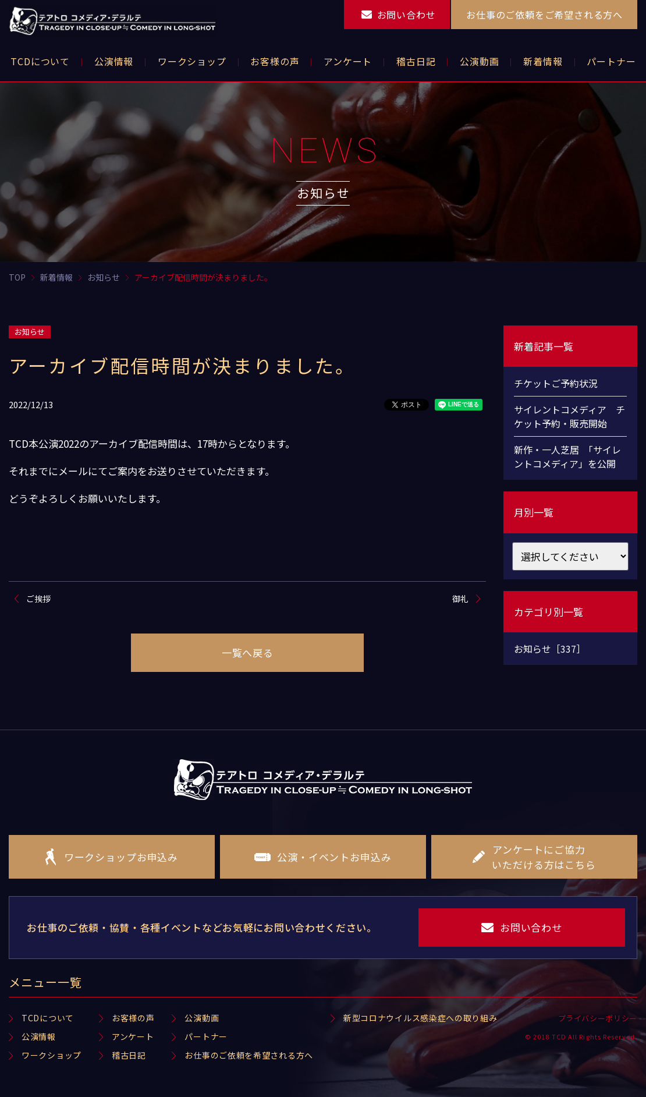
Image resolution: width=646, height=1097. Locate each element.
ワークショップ (51, 1055)
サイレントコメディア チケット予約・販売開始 (569, 416)
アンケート (133, 1036)
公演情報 (39, 1036)
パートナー (206, 1036)
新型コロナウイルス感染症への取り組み (420, 1018)
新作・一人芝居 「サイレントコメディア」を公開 (567, 456)
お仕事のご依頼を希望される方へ (248, 1055)
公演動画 (201, 1018)
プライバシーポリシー (598, 1018)
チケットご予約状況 (556, 383)
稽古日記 (129, 1055)
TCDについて (48, 1018)
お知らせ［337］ (549, 649)
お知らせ (30, 331)
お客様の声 (133, 1018)
